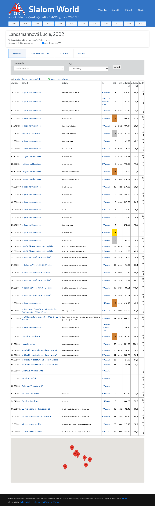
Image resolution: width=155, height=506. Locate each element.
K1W (106, 92)
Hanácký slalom (28, 344)
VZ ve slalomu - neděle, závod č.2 (36, 409)
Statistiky (116, 10)
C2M (106, 324)
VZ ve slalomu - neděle (31, 424)
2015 (140, 23)
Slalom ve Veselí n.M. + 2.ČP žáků (36, 265)
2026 (14, 23)
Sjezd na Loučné (29, 378)
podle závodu (21, 79)
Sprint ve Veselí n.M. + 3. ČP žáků (36, 257)
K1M (106, 303)
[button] (75, 454)
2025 (25, 23)
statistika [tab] (64, 53)
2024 (37, 23)
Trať (70, 64)
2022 (60, 23)
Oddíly (141, 10)
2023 (48, 23)
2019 (94, 23)
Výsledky (102, 10)
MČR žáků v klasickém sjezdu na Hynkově (39, 350)
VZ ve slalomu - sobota (32, 432)
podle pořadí (34, 79)
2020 (83, 23)
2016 (129, 23)
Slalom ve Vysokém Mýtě (32, 371)
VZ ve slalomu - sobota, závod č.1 (36, 416)
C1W (106, 110)
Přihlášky (129, 10)
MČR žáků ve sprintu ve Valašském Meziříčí (40, 360)
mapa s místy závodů (59, 79)
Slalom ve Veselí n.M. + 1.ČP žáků (36, 288)
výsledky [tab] (17, 53)
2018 (106, 23)
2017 (117, 23)
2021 (71, 23)
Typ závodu (19, 63)
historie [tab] (81, 53)
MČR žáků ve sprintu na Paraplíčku (37, 246)
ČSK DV (124, 499)
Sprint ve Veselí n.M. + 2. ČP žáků (36, 280)
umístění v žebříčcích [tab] (40, 53)
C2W (106, 99)
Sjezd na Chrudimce (31, 92)
